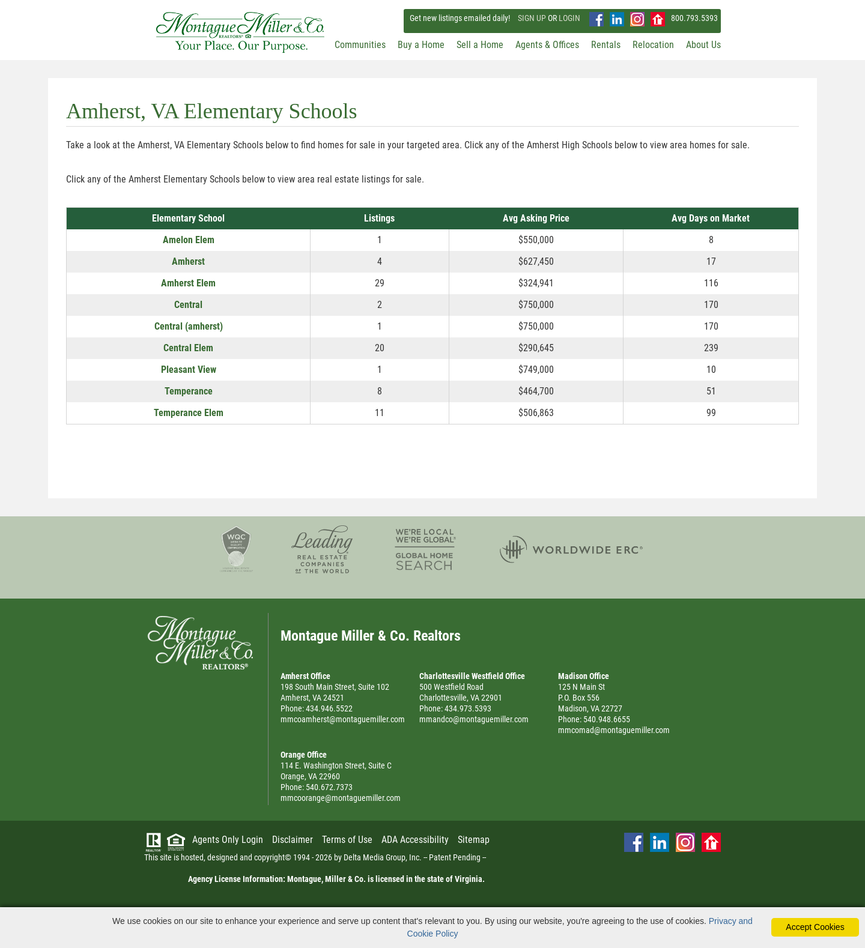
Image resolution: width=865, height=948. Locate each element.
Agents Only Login (227, 839)
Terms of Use (347, 839)
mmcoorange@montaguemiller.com (341, 798)
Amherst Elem (188, 283)
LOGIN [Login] (569, 18)
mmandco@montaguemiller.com (474, 719)
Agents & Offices (547, 44)
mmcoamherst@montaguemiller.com (343, 719)
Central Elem (188, 348)
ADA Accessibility (415, 839)
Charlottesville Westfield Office (472, 676)
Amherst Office (305, 676)
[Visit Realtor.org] (153, 842)
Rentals (606, 44)
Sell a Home (480, 44)
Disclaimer (292, 839)
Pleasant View (188, 369)
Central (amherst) (188, 326)
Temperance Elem (188, 412)
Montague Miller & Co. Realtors (200, 642)
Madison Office (583, 676)
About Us (703, 44)
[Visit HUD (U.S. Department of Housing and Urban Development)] (176, 842)
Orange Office (304, 754)
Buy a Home (421, 44)
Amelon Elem (188, 240)
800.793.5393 (694, 18)
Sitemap (474, 839)
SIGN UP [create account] (532, 18)
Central (188, 304)
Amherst (188, 261)
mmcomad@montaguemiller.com (614, 730)
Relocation (653, 44)
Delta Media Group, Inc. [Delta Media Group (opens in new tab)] (383, 857)
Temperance (189, 391)
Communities (360, 44)
